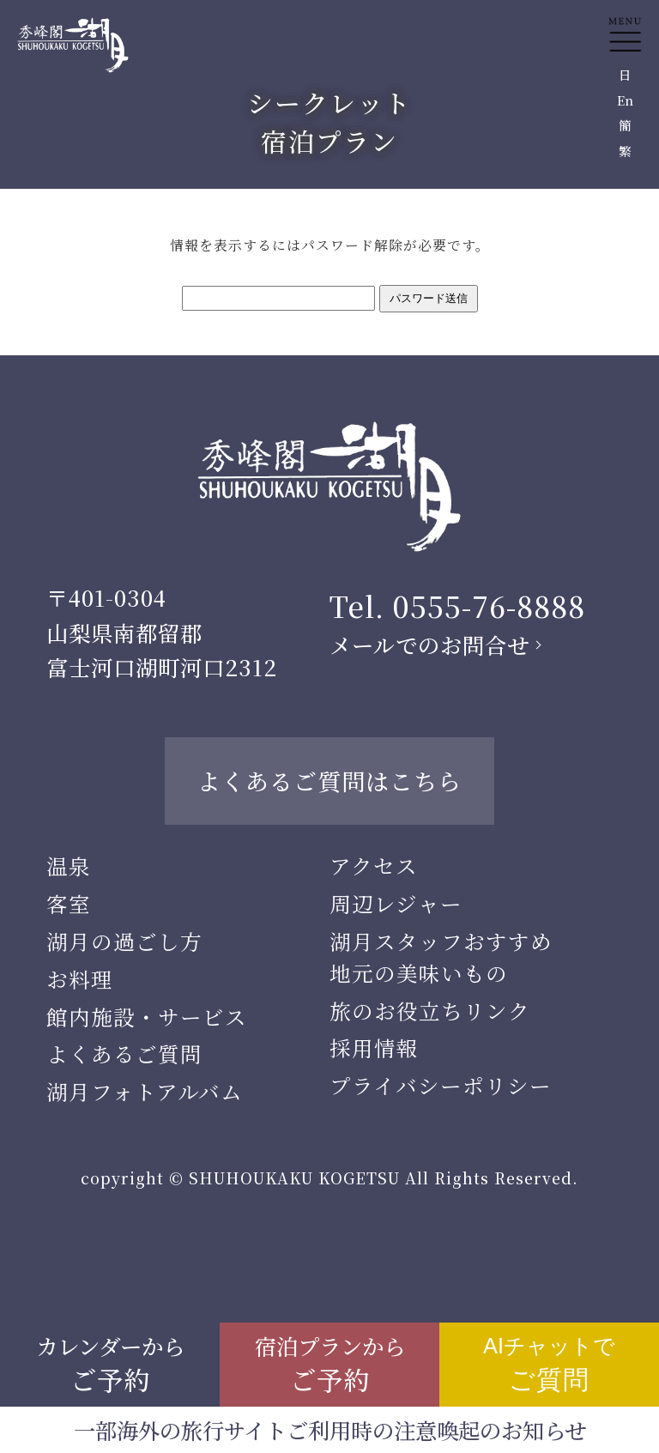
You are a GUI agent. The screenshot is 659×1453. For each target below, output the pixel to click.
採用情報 (374, 1047)
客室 (68, 903)
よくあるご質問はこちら (329, 780)
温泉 (68, 866)
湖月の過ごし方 (124, 941)
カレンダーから (110, 1364)
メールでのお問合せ (429, 644)
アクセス (374, 866)
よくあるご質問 (124, 1053)
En (625, 100)
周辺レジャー (396, 903)
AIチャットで (549, 1364)
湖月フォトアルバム (144, 1091)
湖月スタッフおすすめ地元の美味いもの (441, 957)
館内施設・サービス (146, 1017)
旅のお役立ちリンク (430, 1011)
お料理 (79, 979)
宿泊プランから (330, 1364)
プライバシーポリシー (441, 1085)
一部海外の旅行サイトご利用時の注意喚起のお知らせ (330, 1429)
